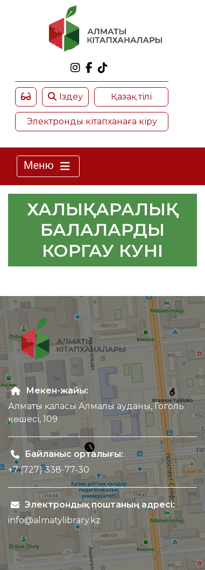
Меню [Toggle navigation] (48, 166)
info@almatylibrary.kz (54, 520)
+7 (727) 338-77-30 (48, 470)
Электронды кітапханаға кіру (92, 121)
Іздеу (65, 97)
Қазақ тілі (131, 97)
